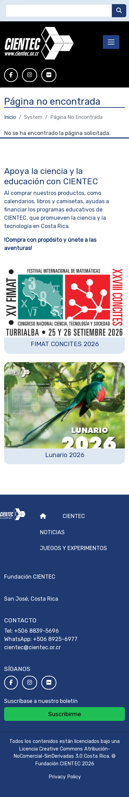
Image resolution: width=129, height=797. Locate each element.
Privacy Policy (65, 777)
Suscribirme (64, 714)
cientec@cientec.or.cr (32, 647)
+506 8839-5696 (36, 631)
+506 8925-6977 (55, 639)
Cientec (74, 516)
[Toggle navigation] (111, 42)
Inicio (10, 117)
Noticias (52, 532)
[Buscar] (119, 10)
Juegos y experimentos (73, 548)
